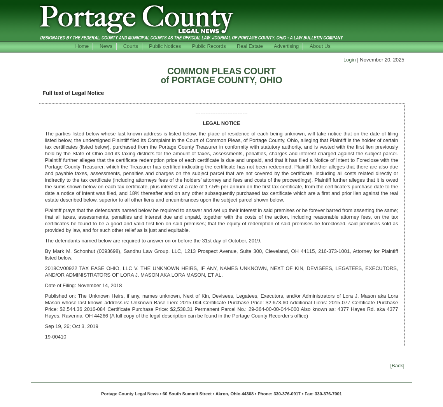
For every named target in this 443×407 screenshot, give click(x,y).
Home (82, 46)
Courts (130, 46)
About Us (320, 46)
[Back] (397, 365)
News (106, 46)
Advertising (286, 46)
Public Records (209, 46)
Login (349, 60)
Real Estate (250, 46)
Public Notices (165, 46)
